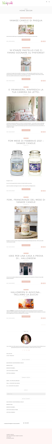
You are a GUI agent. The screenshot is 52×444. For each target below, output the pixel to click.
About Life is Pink (9, 353)
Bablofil (8, 380)
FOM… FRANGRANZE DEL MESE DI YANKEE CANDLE (26, 200)
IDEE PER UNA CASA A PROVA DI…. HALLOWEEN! (26, 256)
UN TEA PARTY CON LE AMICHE (14, 385)
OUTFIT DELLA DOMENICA (11, 372)
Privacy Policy (9, 436)
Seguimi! (27, 422)
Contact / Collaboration (10, 355)
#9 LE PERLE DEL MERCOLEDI (14, 380)
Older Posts (43, 324)
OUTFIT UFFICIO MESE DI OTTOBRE (12, 370)
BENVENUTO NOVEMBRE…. (11, 367)
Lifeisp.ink (12, 434)
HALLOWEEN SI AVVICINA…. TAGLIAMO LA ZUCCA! (26, 293)
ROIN (13, 437)
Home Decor (24, 47)
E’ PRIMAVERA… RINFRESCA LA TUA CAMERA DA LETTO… (26, 90)
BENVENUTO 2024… (10, 365)
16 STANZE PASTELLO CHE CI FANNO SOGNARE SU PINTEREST (26, 51)
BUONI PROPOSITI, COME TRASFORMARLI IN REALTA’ (15, 362)
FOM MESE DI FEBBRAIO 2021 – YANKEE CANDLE (26, 141)
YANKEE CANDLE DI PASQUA (26, 20)
